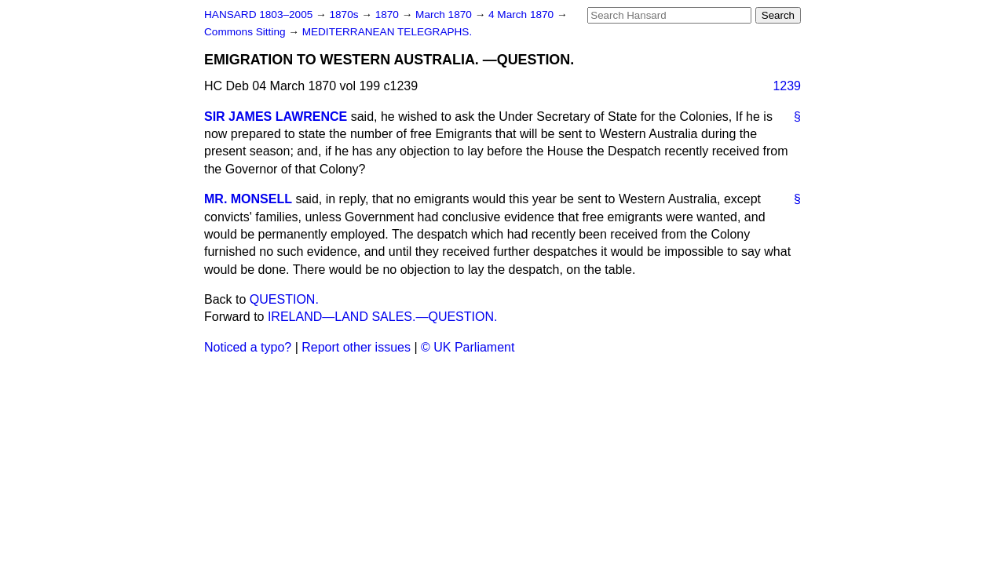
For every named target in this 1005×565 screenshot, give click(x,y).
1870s (345, 14)
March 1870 (445, 14)
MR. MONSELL (248, 199)
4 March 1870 (522, 14)
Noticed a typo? (247, 347)
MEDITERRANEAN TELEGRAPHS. (387, 32)
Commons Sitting (246, 32)
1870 (388, 14)
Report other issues (356, 347)
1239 (787, 86)
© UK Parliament (467, 347)
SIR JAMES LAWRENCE (275, 116)
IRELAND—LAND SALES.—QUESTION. (383, 316)
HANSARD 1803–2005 (258, 14)
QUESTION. (284, 299)
